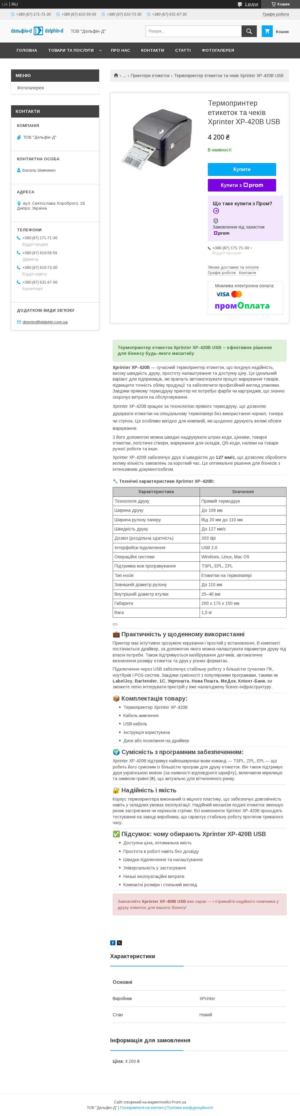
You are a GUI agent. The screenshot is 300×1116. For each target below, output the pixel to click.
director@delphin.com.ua (45, 322)
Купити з (242, 185)
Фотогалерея (218, 50)
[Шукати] (249, 31)
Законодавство (36, 66)
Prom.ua (179, 1102)
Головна (27, 50)
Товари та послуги (71, 50)
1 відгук (251, 4)
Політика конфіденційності (190, 1108)
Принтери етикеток (150, 75)
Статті (183, 50)
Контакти (152, 50)
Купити (242, 169)
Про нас (120, 50)
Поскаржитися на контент (142, 1108)
